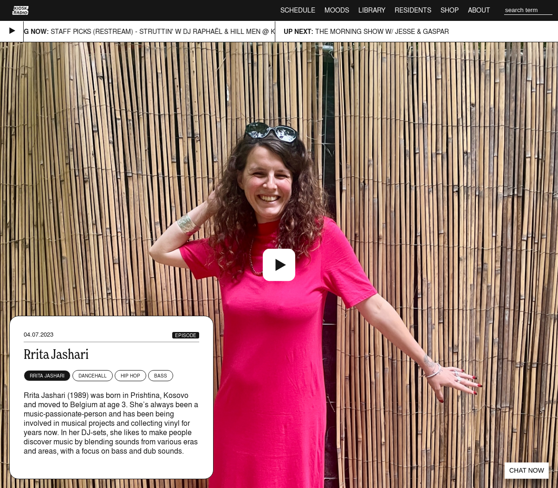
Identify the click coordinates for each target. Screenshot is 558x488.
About (479, 10)
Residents (413, 10)
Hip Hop (130, 375)
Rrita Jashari (47, 375)
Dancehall (92, 375)
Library (371, 10)
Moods (336, 10)
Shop (450, 10)
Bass (160, 375)
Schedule (297, 10)
